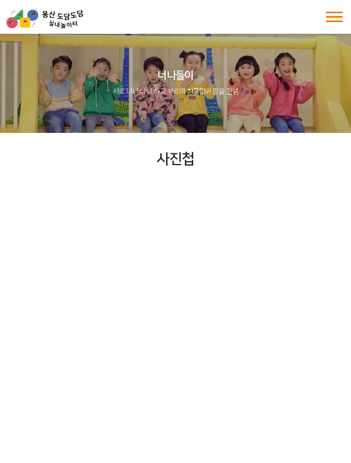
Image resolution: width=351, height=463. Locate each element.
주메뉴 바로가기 (0, 0)
